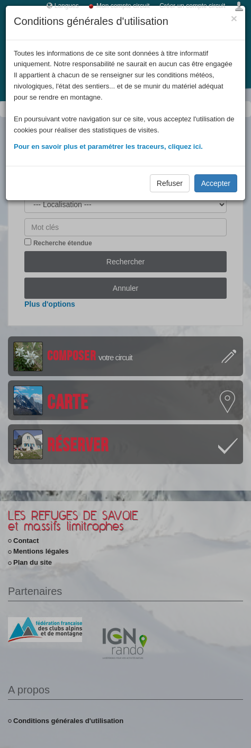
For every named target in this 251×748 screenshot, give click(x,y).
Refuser (170, 183)
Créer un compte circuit (192, 6)
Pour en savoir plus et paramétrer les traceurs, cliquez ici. (108, 146)
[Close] (234, 18)
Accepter (215, 183)
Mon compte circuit (123, 6)
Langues (67, 6)
